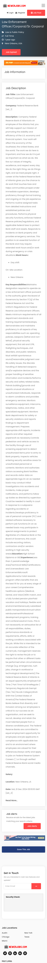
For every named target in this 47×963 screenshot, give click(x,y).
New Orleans (10, 43)
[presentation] (25, 904)
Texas (26, 937)
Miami (4, 941)
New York (28, 933)
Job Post (36, 12)
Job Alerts (32, 826)
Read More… (12, 800)
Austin (4, 933)
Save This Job (23, 849)
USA (20, 43)
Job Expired (11, 52)
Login (10, 12)
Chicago (5, 937)
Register (20, 12)
